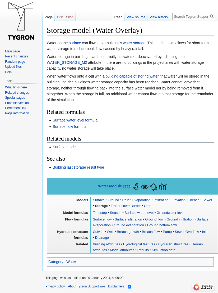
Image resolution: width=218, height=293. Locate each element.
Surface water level (139, 213)
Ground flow (154, 219)
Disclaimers (116, 286)
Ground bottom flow (162, 225)
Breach (194, 200)
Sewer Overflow (187, 232)
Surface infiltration (128, 219)
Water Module (110, 186)
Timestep (100, 213)
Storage (101, 206)
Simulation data (163, 250)
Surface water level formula (75, 120)
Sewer (207, 200)
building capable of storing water (132, 76)
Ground (113, 200)
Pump (167, 232)
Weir (110, 232)
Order (148, 206)
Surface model (64, 147)
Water (71, 262)
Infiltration (161, 200)
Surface (99, 200)
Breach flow (151, 232)
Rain (125, 200)
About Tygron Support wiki (86, 286)
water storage (134, 43)
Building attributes (106, 244)
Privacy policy (55, 286)
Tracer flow (119, 206)
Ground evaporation (129, 225)
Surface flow (102, 219)
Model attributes (122, 250)
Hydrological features (139, 244)
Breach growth (128, 232)
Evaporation (141, 200)
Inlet (205, 232)
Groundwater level (170, 213)
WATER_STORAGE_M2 (67, 62)
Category (55, 262)
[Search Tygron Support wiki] (194, 16)
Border (136, 206)
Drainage (102, 238)
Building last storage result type (78, 167)
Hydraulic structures (173, 244)
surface (75, 43)
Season (116, 213)
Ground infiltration (180, 219)
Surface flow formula (69, 126)
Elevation (178, 200)
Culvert (98, 232)
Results (143, 250)
